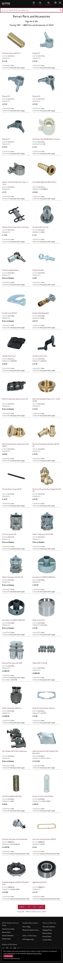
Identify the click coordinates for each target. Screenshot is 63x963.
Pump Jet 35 (36, 53)
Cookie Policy (47, 940)
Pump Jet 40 (6, 96)
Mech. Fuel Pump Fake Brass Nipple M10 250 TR (46, 490)
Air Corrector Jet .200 (9, 534)
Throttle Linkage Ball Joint (10, 270)
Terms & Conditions (49, 927)
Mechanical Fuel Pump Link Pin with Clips (15, 227)
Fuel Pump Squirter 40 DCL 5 (11, 53)
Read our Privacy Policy (34, 953)
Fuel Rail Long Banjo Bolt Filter (12, 796)
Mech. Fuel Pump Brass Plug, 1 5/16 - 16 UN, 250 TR (46, 400)
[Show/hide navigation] (60, 3)
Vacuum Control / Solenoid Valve (42, 796)
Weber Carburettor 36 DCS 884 (42, 534)
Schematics (48, 4)
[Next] (34, 907)
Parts (33, 4)
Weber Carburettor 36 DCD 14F (12, 577)
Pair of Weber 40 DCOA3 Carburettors (14, 751)
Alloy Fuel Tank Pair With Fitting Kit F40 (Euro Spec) (45, 752)
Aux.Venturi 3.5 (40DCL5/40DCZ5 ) (43, 577)
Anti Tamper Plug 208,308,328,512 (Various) (46, 139)
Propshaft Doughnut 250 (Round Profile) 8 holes (15, 883)
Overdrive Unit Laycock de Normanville (14, 839)
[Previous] (29, 907)
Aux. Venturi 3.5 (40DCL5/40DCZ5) (13, 620)
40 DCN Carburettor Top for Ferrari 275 (15, 399)
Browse (40, 4)
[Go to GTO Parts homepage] (6, 4)
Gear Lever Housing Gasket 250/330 (44, 839)
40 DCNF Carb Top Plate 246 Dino (43, 708)
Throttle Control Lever (39, 356)
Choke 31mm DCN (38, 620)
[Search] (60, 10)
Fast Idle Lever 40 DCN (9, 313)
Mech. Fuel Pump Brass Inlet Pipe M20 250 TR (45, 445)
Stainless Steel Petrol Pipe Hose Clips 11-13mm (15, 183)
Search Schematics (8, 935)
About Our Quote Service (30, 930)
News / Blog (26, 927)
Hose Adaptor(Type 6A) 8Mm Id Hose (44, 182)
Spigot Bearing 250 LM (39, 882)
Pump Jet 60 (36, 96)
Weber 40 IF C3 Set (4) (39, 663)
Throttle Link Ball (38, 270)
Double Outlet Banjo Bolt (40, 313)
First (22, 907)
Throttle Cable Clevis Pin (40, 227)
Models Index (6, 939)
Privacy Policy (47, 936)
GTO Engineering (27, 939)
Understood (8, 956)
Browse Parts (6, 932)
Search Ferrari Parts (8, 929)
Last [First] (41, 907)
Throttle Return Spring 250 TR (11, 489)
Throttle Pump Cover (9, 356)
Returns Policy (47, 933)
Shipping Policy (47, 930)
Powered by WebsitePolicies (11, 958)
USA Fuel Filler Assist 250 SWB (12, 663)
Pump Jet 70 (6, 139)
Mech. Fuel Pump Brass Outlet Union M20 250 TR (15, 445)
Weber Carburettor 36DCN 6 (11, 708)
